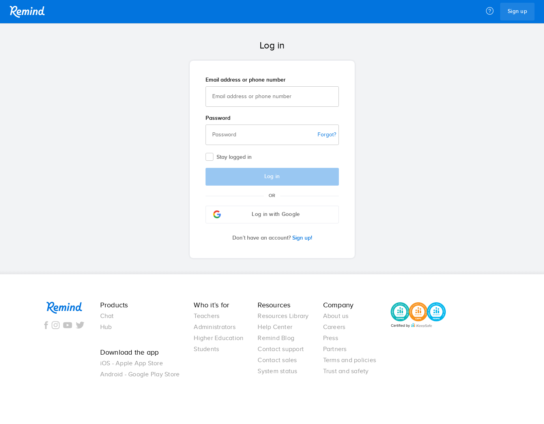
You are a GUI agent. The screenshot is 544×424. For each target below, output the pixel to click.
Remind (27, 12)
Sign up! (272, 238)
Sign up (517, 11)
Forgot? (327, 134)
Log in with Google (256, 214)
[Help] (489, 11)
